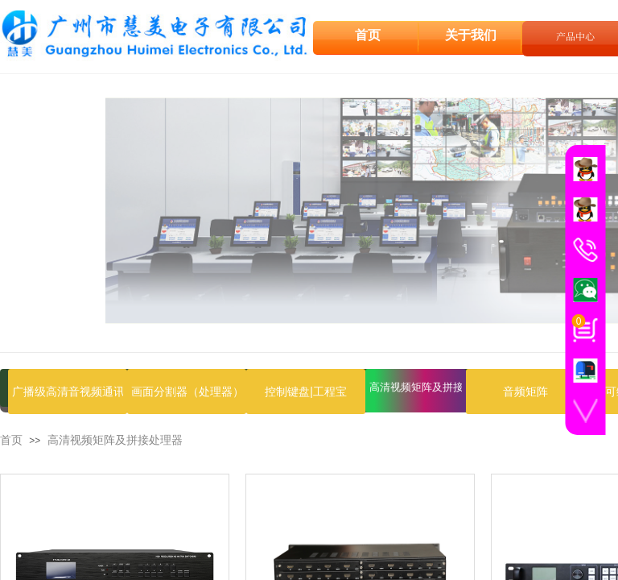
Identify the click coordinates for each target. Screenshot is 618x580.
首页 (11, 440)
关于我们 (470, 34)
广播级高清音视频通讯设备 (67, 391)
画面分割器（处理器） (186, 391)
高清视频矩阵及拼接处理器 (415, 387)
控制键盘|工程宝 (306, 391)
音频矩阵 (525, 391)
